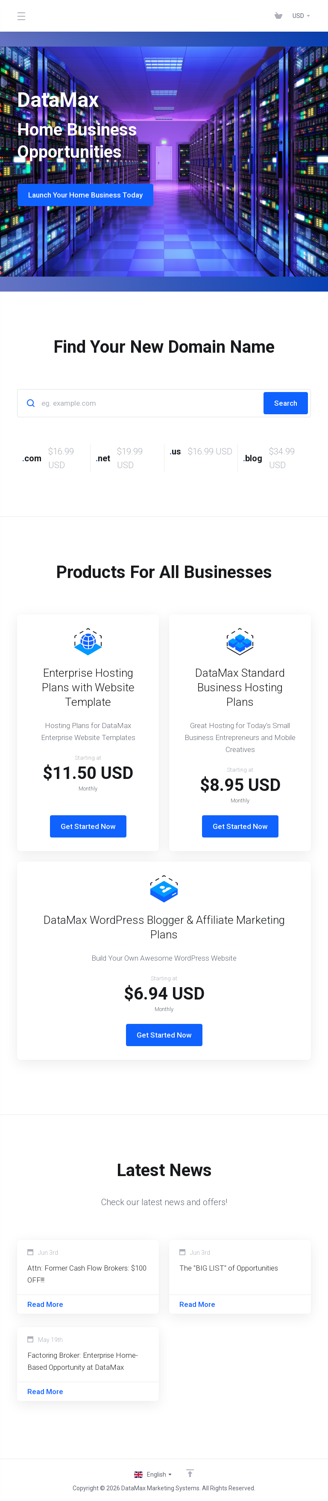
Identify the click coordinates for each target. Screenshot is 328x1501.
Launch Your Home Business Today (85, 195)
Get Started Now (88, 826)
